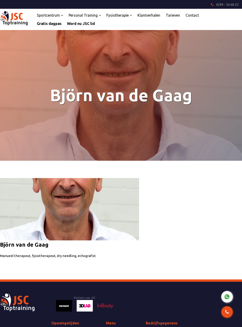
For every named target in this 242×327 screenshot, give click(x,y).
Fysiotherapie (119, 15)
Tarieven (173, 15)
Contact (192, 15)
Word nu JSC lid (81, 23)
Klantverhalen (148, 15)
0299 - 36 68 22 (225, 4)
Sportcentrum (50, 15)
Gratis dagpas (49, 23)
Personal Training (85, 15)
